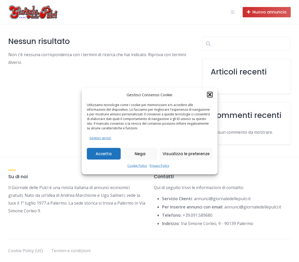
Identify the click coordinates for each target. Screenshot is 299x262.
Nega (140, 153)
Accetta (104, 153)
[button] (209, 94)
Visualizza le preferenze (186, 153)
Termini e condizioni (70, 250)
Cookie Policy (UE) (25, 250)
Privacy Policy (159, 165)
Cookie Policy (137, 165)
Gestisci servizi (100, 138)
